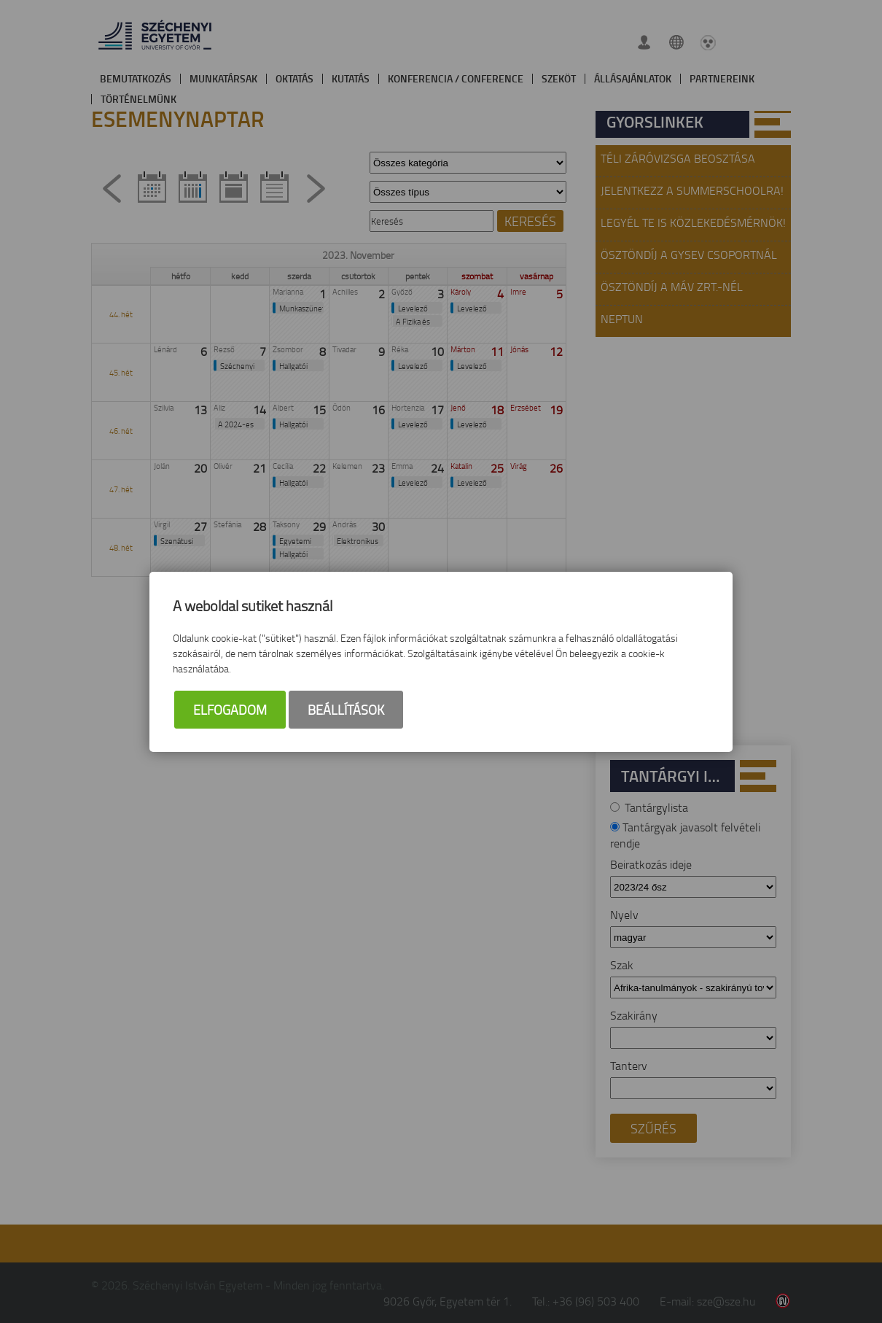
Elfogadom (230, 709)
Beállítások (346, 709)
